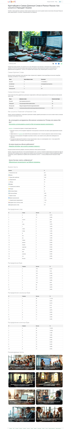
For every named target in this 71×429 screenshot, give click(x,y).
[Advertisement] (35, 22)
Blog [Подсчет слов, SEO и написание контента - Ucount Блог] (56, 1)
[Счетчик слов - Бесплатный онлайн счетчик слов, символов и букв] (12, 1)
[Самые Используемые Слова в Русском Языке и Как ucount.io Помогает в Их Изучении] (21, 417)
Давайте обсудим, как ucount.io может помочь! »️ (24, 146)
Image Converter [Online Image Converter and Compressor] (50, 1)
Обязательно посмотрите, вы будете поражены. (24, 162)
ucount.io (11, 128)
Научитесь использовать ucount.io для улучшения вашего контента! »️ (31, 124)
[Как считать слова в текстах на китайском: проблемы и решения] (49, 417)
